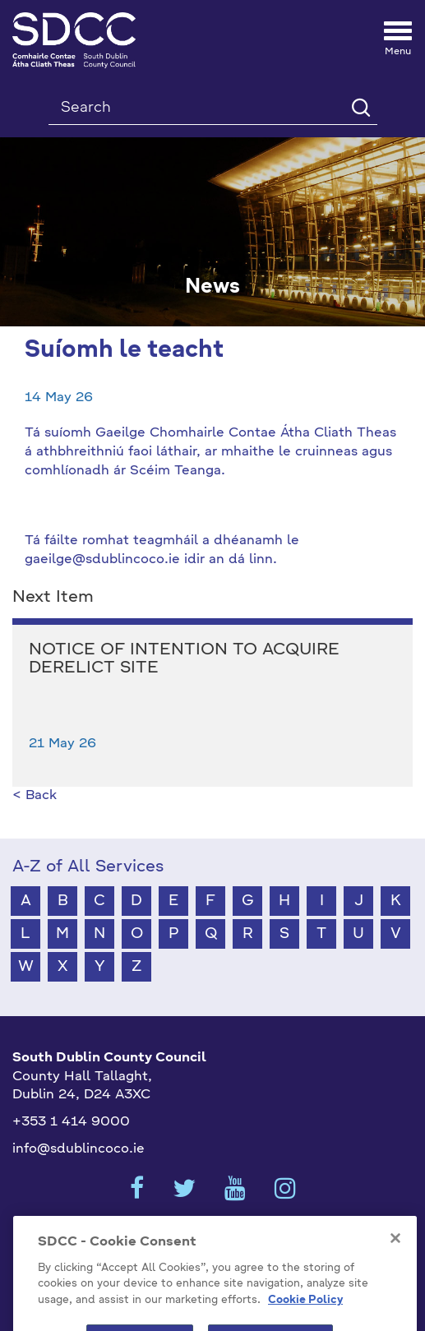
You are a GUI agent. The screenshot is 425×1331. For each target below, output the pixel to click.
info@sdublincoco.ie (78, 1149)
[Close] (395, 1254)
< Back (34, 795)
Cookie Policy (305, 1315)
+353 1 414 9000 (71, 1122)
